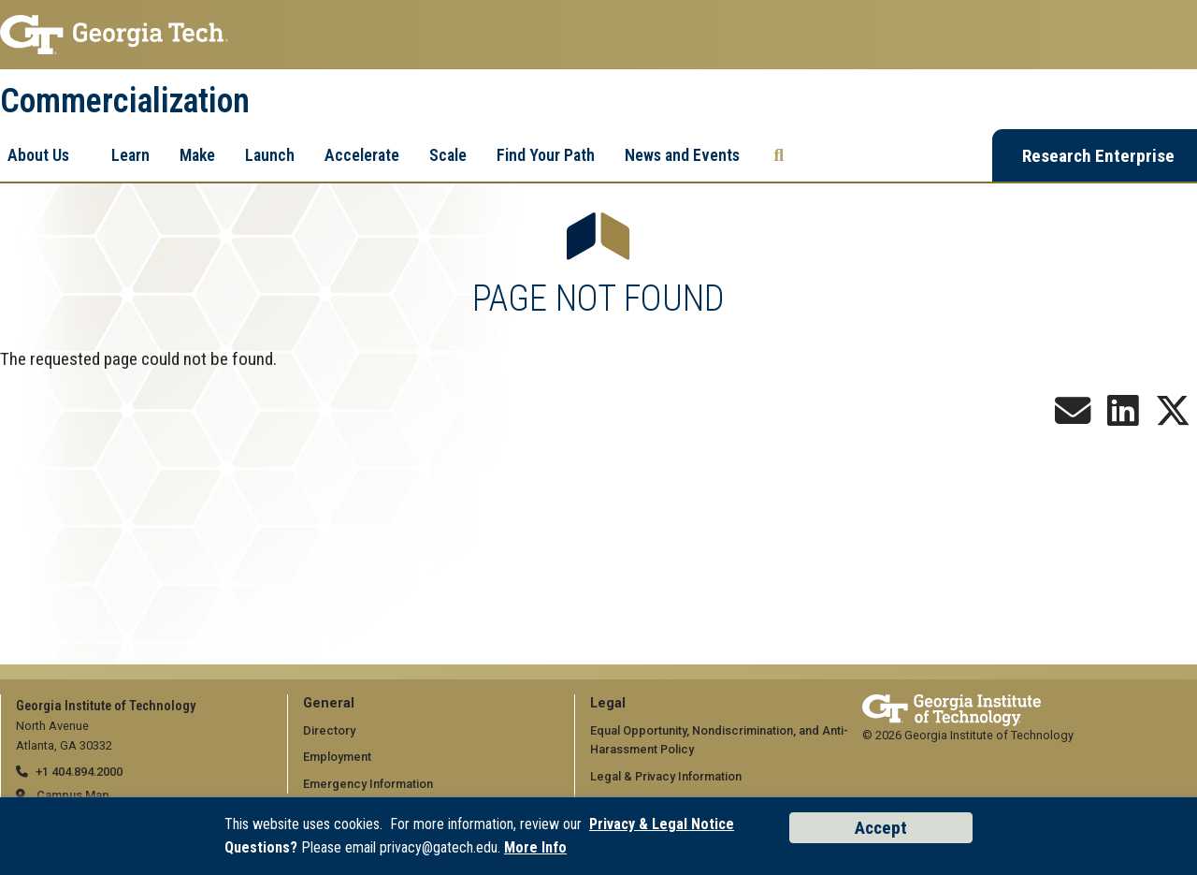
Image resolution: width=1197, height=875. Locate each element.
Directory (329, 730)
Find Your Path (546, 155)
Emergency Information (368, 784)
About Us (38, 155)
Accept (881, 828)
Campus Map (72, 795)
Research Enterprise (1098, 156)
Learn (130, 155)
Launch (270, 155)
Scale (448, 155)
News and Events (682, 155)
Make (197, 155)
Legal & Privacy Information (666, 776)
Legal (608, 703)
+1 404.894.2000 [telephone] (79, 772)
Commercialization (125, 101)
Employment (337, 757)
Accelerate (361, 155)
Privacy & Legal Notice (661, 824)
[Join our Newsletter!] (1072, 418)
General (328, 703)
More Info (535, 847)
